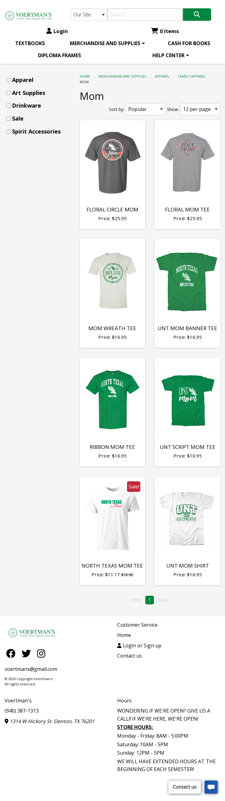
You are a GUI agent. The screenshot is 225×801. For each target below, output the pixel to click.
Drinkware (26, 105)
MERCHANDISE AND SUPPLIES (105, 43)
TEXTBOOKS (30, 43)
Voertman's (18, 700)
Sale (17, 118)
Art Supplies (28, 92)
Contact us (129, 655)
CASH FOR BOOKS (189, 43)
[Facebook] (12, 653)
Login (57, 31)
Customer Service (137, 624)
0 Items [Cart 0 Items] (165, 31)
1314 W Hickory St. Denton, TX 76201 (50, 721)
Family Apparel (192, 76)
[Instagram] (41, 653)
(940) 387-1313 (22, 710)
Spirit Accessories (36, 131)
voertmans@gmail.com (31, 669)
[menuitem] (30, 43)
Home (85, 76)
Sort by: (116, 109)
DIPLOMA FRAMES (59, 55)
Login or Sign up (139, 645)
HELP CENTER (168, 55)
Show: (173, 109)
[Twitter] (28, 653)
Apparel (162, 76)
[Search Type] (89, 15)
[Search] (145, 14)
